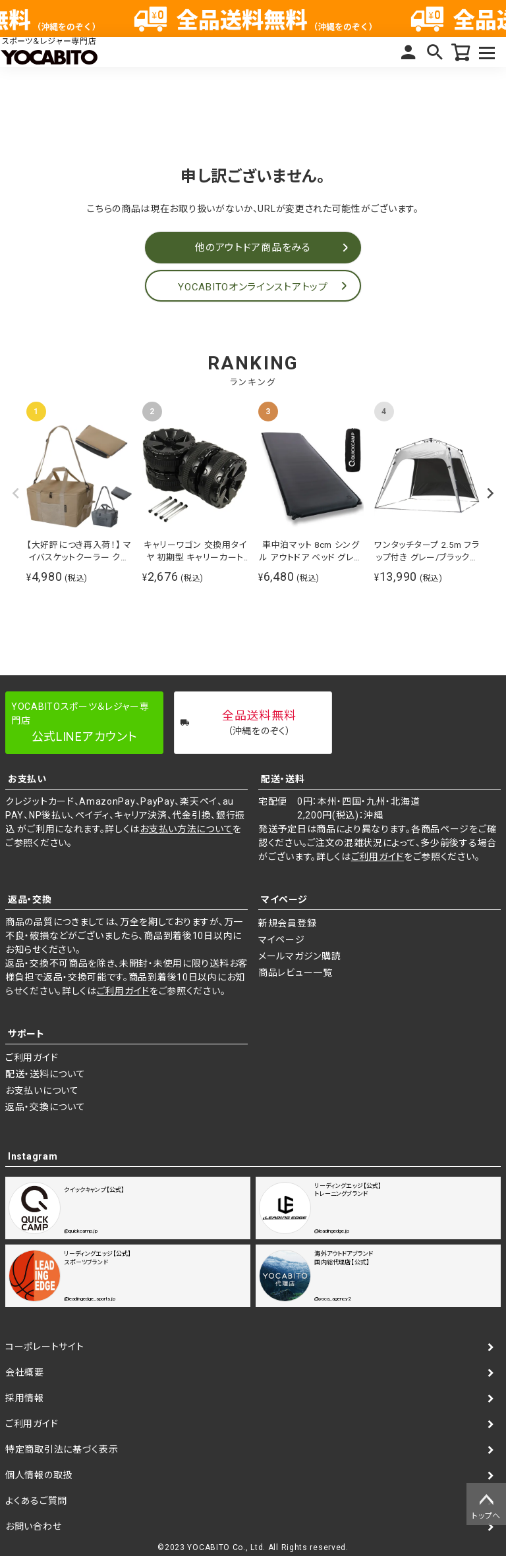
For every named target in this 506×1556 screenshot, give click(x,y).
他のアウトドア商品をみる (252, 248)
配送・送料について (45, 1074)
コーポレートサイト (44, 1346)
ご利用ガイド (377, 856)
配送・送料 (283, 779)
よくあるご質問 (36, 1500)
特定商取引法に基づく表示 (61, 1449)
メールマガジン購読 (299, 956)
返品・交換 (30, 899)
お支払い (27, 779)
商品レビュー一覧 (295, 972)
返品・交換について (45, 1107)
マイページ (408, 52)
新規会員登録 (287, 923)
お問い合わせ (33, 1526)
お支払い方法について (186, 829)
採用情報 (24, 1398)
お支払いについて (42, 1090)
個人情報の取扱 (38, 1475)
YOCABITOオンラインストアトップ (252, 287)
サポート (26, 1034)
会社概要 (24, 1372)
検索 (435, 52)
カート (461, 52)
